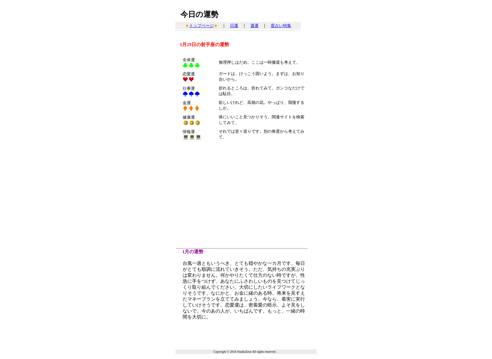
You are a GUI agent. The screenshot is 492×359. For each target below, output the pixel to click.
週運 (254, 25)
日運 (234, 25)
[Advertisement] (246, 195)
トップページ (201, 25)
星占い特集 (281, 25)
